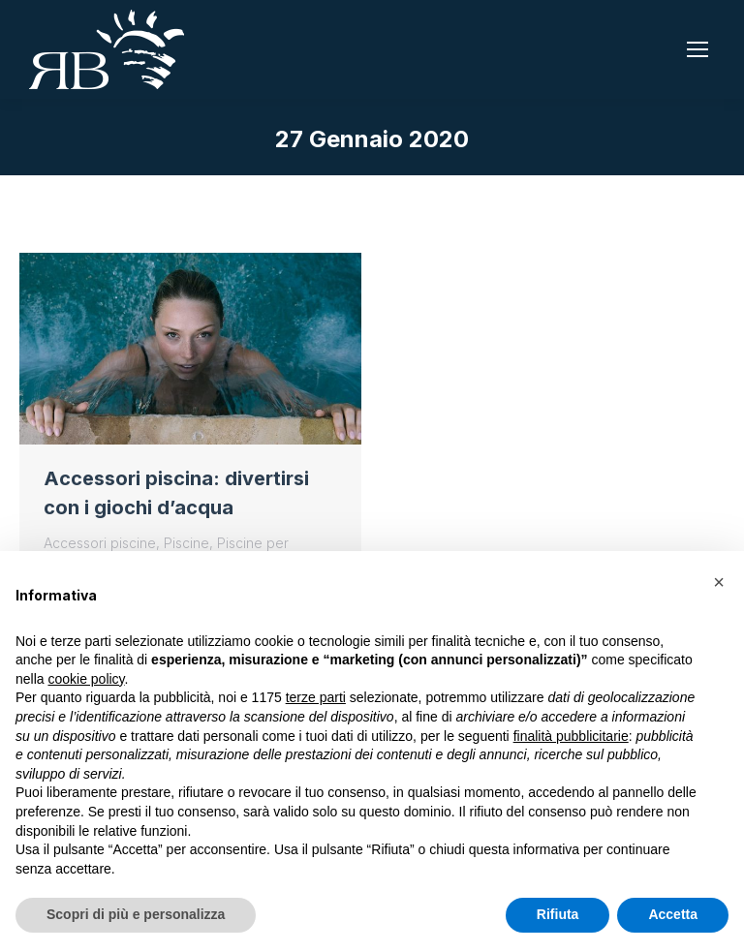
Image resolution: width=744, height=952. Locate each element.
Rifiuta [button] (558, 914)
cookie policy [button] (85, 679)
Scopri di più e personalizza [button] (135, 914)
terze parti (316, 697)
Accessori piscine (100, 543)
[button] (718, 582)
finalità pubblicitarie (571, 736)
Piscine (186, 543)
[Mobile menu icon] (697, 49)
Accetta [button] (673, 914)
